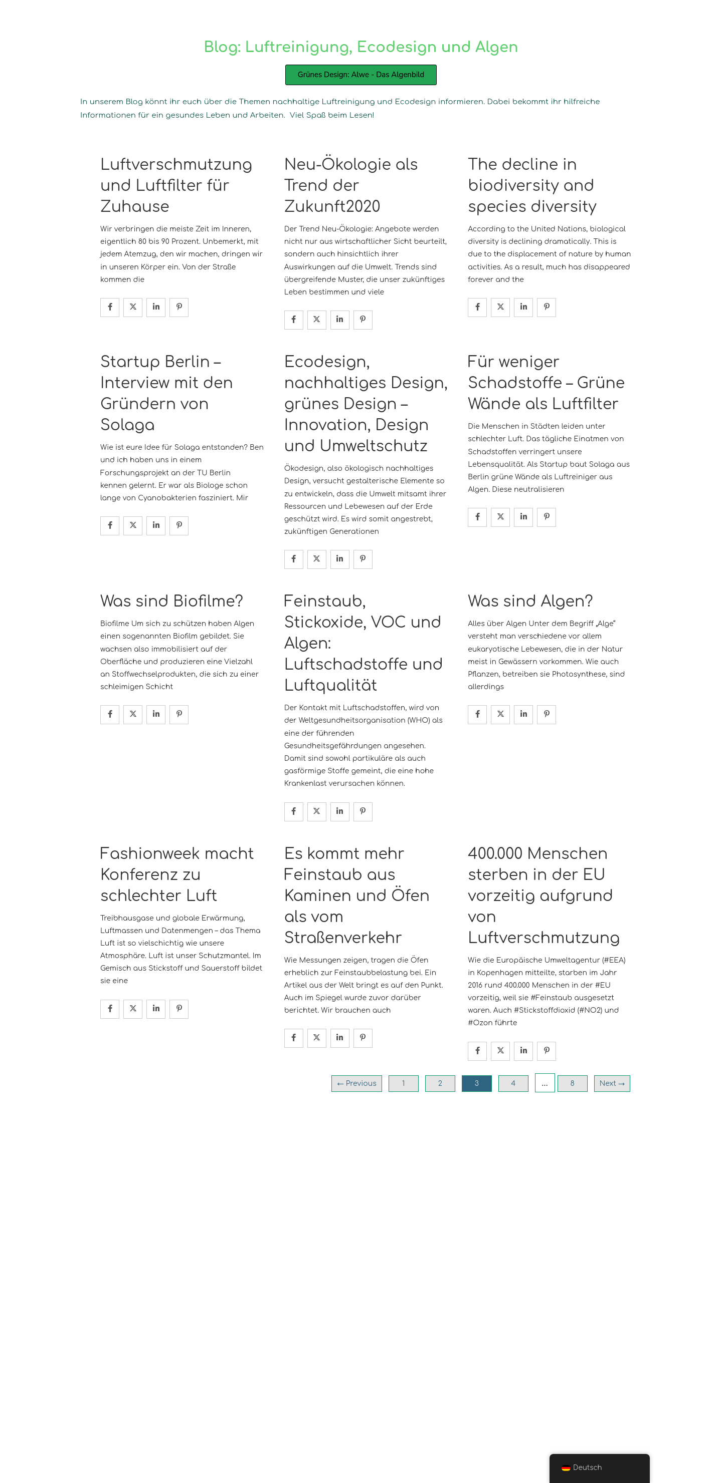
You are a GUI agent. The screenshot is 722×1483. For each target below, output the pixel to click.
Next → (612, 1083)
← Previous (356, 1083)
